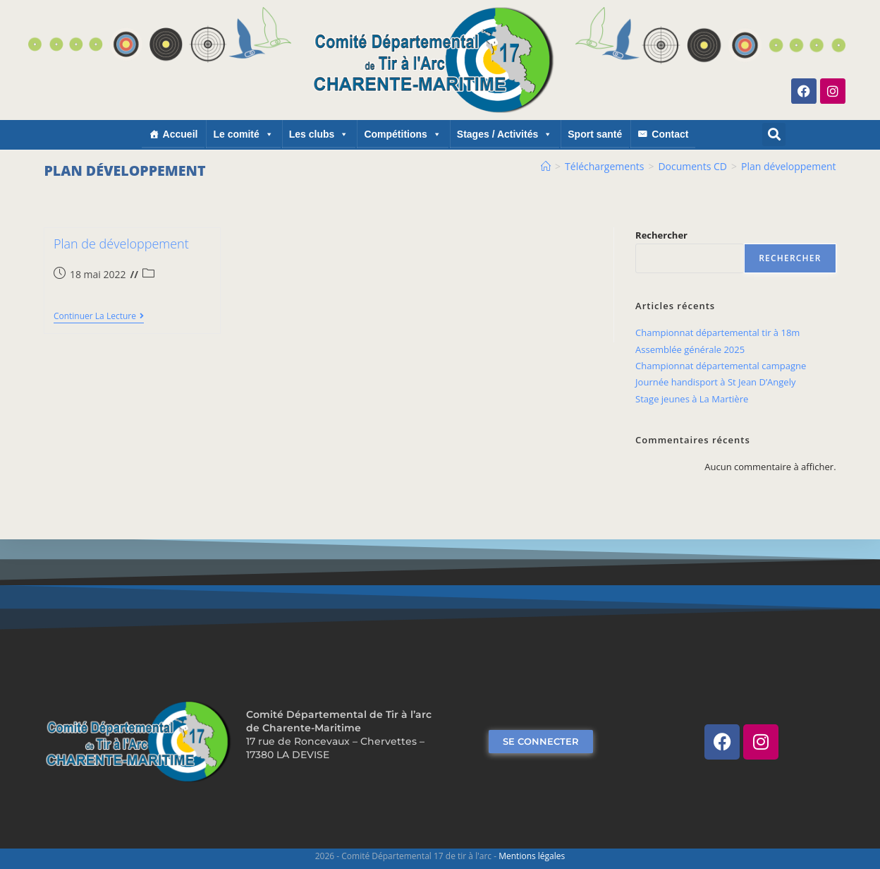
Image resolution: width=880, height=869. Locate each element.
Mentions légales (532, 856)
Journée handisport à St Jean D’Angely (715, 382)
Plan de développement (121, 243)
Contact (670, 134)
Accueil (180, 134)
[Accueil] (546, 166)
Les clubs (319, 134)
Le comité (243, 134)
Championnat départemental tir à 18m (717, 332)
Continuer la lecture (99, 316)
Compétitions (402, 134)
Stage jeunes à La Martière (691, 398)
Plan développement (788, 166)
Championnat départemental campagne (720, 365)
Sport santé (595, 134)
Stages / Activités (504, 134)
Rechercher (661, 235)
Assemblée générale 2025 (690, 349)
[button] (774, 134)
